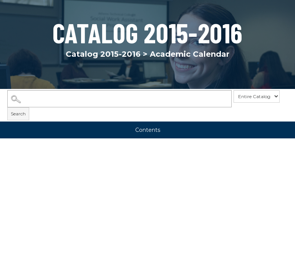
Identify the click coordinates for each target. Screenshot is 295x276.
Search (18, 114)
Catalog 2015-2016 (103, 54)
